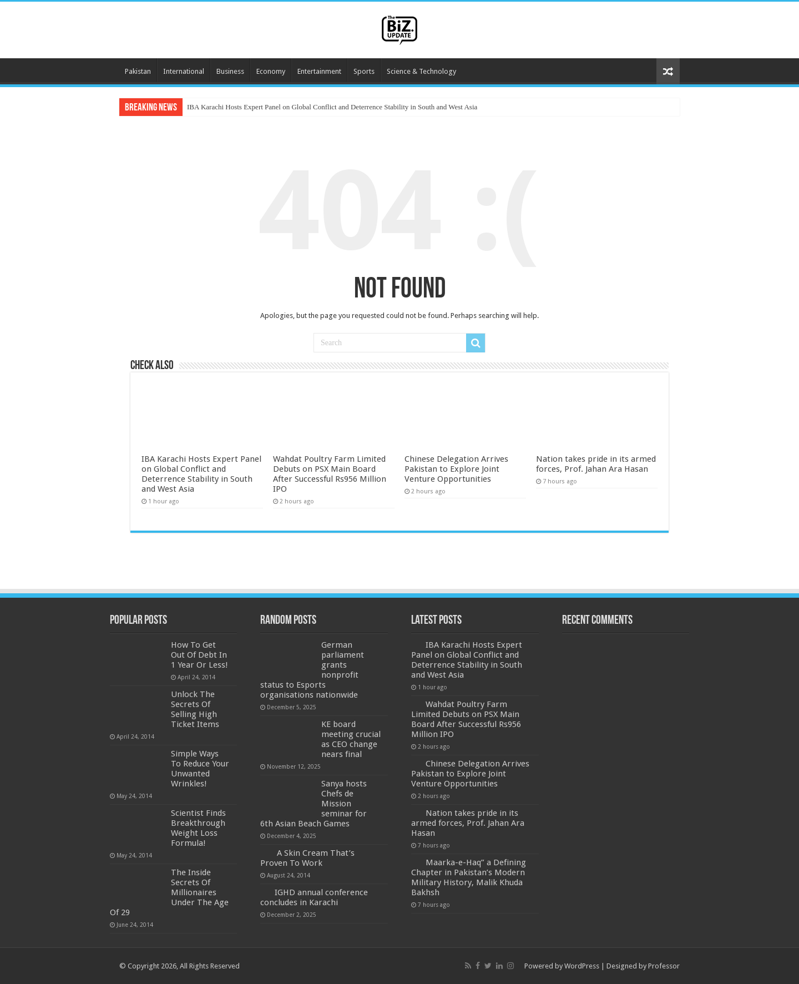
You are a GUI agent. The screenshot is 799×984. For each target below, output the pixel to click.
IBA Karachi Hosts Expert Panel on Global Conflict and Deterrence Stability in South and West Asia (332, 107)
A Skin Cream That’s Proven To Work (307, 858)
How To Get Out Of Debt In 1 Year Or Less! (199, 655)
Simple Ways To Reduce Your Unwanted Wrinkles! (200, 769)
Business (230, 71)
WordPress (581, 966)
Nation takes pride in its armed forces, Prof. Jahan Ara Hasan (596, 464)
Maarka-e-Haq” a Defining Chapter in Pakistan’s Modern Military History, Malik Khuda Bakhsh (468, 877)
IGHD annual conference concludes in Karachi (314, 897)
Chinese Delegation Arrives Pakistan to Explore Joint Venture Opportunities (456, 469)
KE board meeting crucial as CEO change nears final (351, 739)
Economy (270, 71)
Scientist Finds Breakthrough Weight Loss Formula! (198, 828)
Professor (664, 966)
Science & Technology (421, 71)
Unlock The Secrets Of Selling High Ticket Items (195, 709)
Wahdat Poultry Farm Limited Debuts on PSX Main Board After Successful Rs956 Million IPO (329, 474)
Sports (364, 71)
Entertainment (319, 71)
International (183, 71)
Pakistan (138, 71)
